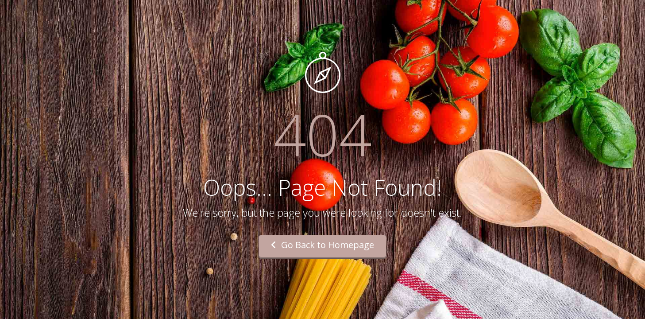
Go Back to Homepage (322, 245)
